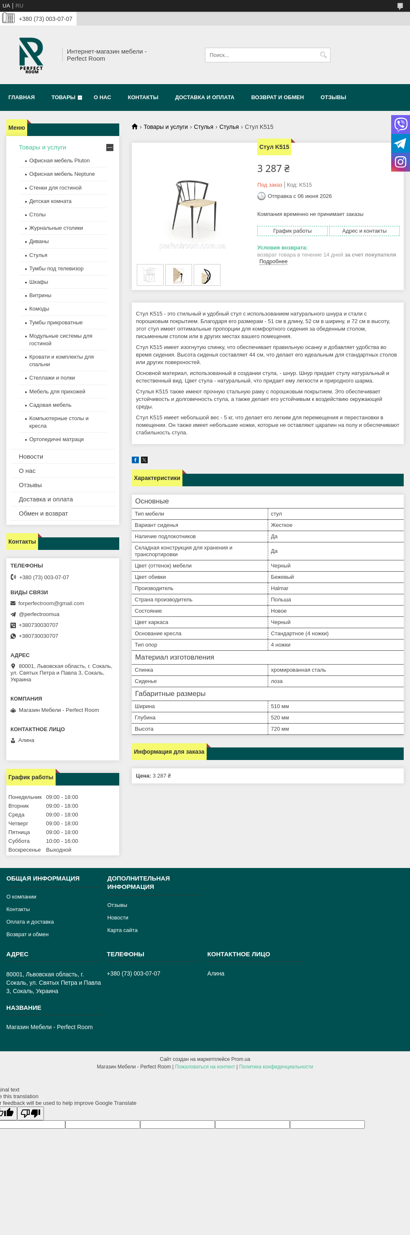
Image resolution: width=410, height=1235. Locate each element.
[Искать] (323, 55)
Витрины (40, 295)
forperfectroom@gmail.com (51, 603)
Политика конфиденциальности (276, 1067)
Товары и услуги (166, 126)
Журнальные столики (56, 228)
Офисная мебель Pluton (59, 160)
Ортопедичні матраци (56, 439)
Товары (63, 97)
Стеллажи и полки (52, 378)
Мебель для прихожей (57, 391)
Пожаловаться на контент (205, 1067)
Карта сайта (122, 930)
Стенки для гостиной (55, 188)
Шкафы (38, 282)
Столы (37, 214)
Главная (21, 97)
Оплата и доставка (30, 922)
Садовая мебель (50, 405)
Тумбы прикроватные (56, 322)
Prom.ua (240, 1059)
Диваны (39, 241)
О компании (21, 897)
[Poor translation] (30, 1113)
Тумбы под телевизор (56, 268)
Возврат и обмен (277, 97)
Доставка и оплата (204, 97)
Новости (31, 456)
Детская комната (50, 201)
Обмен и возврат (43, 513)
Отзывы (333, 97)
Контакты (143, 97)
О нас (102, 97)
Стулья (203, 126)
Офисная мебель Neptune (62, 174)
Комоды (39, 309)
